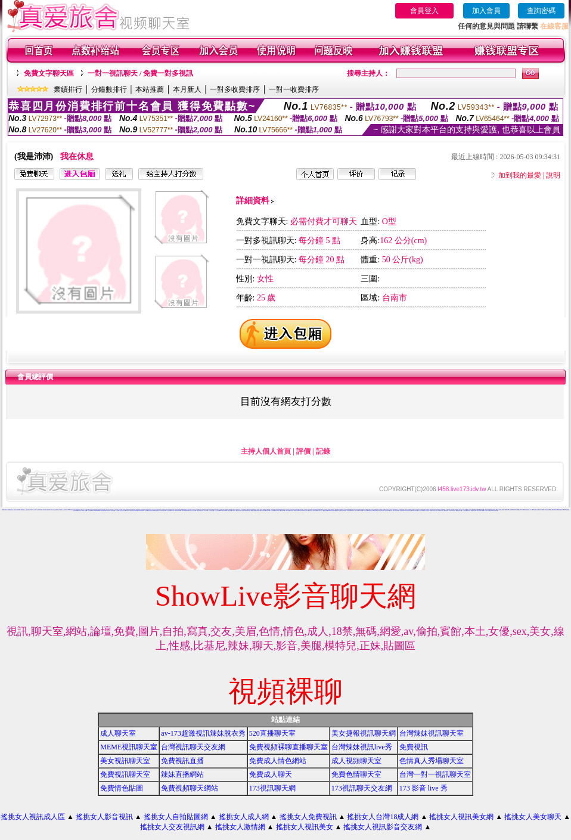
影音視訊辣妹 (291, 510)
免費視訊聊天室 (125, 774)
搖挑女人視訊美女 (304, 827)
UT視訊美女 (234, 510)
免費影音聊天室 (338, 510)
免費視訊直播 (182, 761)
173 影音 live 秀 (423, 788)
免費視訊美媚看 (248, 510)
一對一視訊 (205, 510)
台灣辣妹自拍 (468, 510)
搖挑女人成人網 (244, 817)
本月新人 (187, 89)
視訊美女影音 (244, 510)
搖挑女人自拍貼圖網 (176, 817)
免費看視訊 (495, 510)
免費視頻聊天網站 (189, 788)
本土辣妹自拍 (464, 510)
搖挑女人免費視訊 (308, 817)
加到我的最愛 (519, 175)
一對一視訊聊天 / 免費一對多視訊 (140, 73)
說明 (553, 175)
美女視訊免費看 (262, 510)
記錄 (323, 451)
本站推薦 (149, 89)
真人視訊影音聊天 (198, 509)
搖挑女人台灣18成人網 (382, 817)
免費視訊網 (198, 510)
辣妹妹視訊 (446, 510)
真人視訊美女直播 (211, 510)
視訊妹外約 (478, 510)
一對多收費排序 (235, 89)
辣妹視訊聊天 (296, 510)
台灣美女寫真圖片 (108, 510)
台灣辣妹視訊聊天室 (431, 733)
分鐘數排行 (109, 89)
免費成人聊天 (270, 774)
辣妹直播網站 (182, 774)
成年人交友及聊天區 (192, 510)
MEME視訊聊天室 (128, 747)
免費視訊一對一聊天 (461, 509)
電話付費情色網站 (277, 510)
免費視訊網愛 (187, 510)
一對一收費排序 (294, 89)
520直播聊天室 (272, 733)
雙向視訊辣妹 (314, 510)
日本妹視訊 (450, 510)
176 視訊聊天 (89, 510)
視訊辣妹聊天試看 (381, 510)
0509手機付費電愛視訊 (319, 509)
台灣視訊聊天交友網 (193, 747)
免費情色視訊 (258, 510)
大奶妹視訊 (453, 510)
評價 (303, 451)
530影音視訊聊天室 (414, 510)
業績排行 (68, 89)
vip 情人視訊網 (84, 510)
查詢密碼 (541, 11)
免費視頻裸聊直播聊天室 (288, 747)
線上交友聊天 (168, 510)
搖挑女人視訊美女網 (461, 817)
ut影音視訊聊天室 (375, 510)
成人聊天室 (118, 733)
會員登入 (424, 11)
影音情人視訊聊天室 (426, 510)
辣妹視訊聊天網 (387, 510)
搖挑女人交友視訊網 (172, 827)
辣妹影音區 (352, 510)
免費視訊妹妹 (267, 510)
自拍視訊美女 (65, 509)
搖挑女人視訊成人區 (33, 817)
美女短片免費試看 (122, 510)
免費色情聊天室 (356, 774)
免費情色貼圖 (121, 788)
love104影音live (163, 510)
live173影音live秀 (178, 510)
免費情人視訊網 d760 (134, 510)
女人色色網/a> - (118, 510)
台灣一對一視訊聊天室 (435, 774)
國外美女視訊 (79, 510)
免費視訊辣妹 (432, 510)
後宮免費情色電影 (343, 510)
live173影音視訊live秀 (223, 510)
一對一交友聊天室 (217, 510)
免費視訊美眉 (253, 510)
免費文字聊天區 (49, 73)
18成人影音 (360, 510)
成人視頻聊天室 (356, 761)
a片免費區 (481, 510)
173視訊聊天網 (272, 788)
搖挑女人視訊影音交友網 (382, 827)
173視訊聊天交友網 (361, 788)
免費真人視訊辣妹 (370, 509)
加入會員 (486, 11)
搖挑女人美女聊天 (532, 817)
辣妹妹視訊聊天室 (459, 510)
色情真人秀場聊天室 (431, 761)
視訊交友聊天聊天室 (319, 510)
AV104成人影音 (487, 510)
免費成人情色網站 (277, 761)
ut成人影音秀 (365, 510)
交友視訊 (146, 510)
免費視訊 (413, 747)
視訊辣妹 (391, 510)
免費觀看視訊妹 (473, 510)
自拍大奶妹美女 (128, 510)
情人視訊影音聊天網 (396, 510)
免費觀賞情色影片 (157, 510)
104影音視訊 (217, 509)
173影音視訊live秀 (102, 510)
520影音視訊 (301, 510)
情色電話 (113, 510)
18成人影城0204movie (95, 510)
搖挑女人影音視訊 (104, 817)
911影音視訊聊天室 (408, 510)
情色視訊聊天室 (239, 510)
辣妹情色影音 (348, 510)
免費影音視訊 (287, 510)
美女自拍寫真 (441, 510)
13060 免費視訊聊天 (141, 510)
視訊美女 (74, 509)
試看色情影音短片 (341, 509)
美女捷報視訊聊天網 (363, 733)
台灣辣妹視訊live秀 (361, 747)
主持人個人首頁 (266, 451)
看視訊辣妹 (310, 510)
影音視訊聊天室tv (402, 510)
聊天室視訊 (201, 510)
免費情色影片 (229, 510)
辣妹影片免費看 (305, 510)
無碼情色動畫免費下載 (151, 510)
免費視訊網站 (325, 510)
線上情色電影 (272, 510)
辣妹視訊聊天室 (370, 510)
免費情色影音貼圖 (560, 509)
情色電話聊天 (282, 510)
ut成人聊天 (172, 510)
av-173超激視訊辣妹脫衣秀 (203, 733)
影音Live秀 (491, 510)
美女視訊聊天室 (125, 761)
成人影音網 (356, 510)
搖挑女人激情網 (240, 827)
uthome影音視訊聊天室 (331, 510)
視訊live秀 (183, 510)
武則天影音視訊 (212, 509)
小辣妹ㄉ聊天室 (437, 510)
